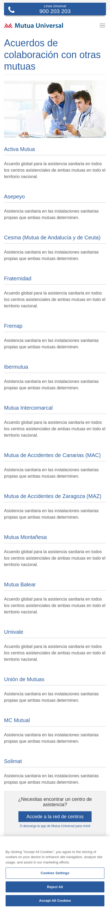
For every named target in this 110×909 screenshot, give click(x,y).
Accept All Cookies (55, 901)
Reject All (55, 887)
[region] (55, 872)
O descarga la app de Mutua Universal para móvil (55, 826)
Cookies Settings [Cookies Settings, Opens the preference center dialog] (55, 873)
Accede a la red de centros (55, 816)
